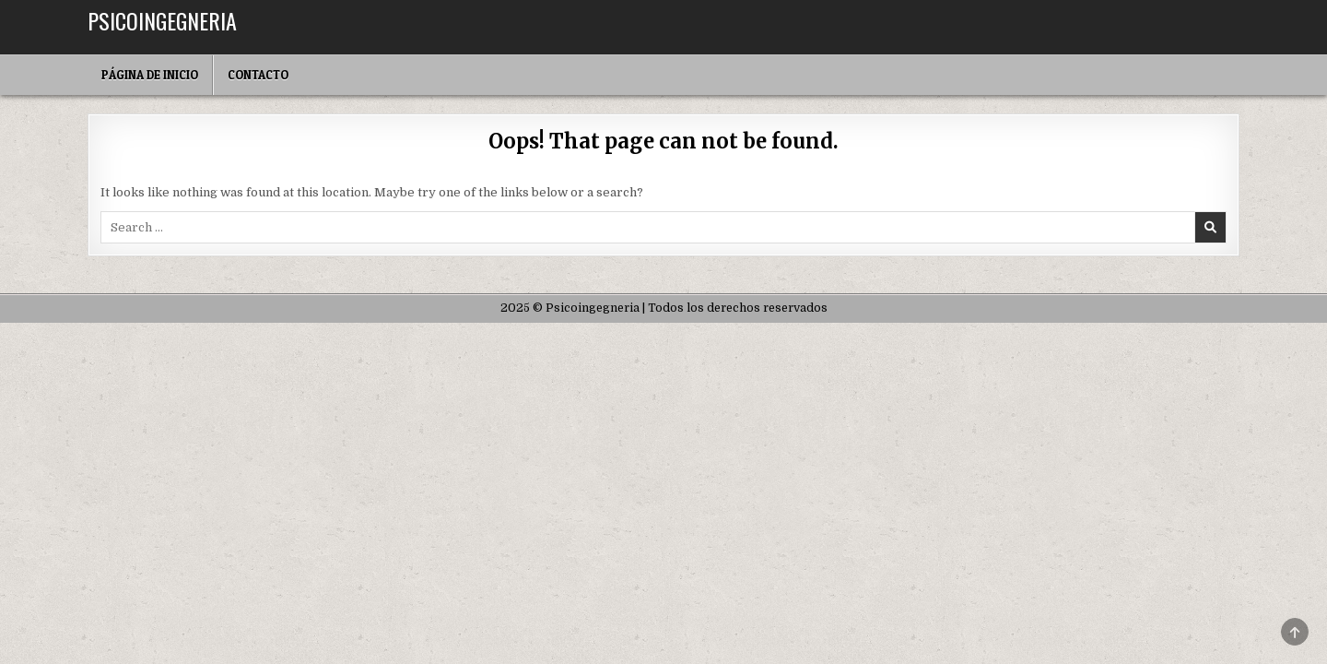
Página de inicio (149, 74)
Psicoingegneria (162, 20)
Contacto (258, 74)
